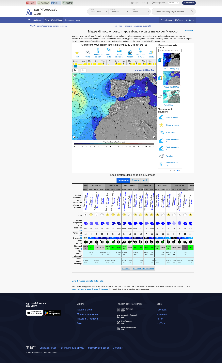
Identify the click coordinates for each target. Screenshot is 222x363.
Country (91, 9)
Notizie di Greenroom (87, 319)
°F (180, 171)
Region (112, 9)
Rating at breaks (169, 125)
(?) (80, 230)
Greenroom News (72, 20)
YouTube (161, 323)
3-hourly (135, 180)
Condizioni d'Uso (48, 348)
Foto (79, 323)
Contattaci (118, 348)
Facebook (161, 310)
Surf (77, 57)
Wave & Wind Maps (53, 20)
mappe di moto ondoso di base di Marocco (90, 289)
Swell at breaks (168, 117)
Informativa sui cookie (98, 348)
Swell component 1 (169, 140)
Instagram (162, 314)
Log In (136, 3)
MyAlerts (178, 20)
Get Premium (189, 3)
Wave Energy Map (171, 68)
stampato (189, 30)
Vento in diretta (109, 56)
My (190, 20)
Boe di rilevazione (119, 56)
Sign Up (145, 3)
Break (133, 9)
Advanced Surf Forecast (143, 269)
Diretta (151, 57)
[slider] (75, 66)
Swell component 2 (169, 148)
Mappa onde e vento (87, 314)
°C (174, 171)
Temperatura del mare (98, 56)
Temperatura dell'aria (140, 56)
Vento (88, 57)
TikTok (160, 319)
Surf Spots (37, 20)
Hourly (145, 180)
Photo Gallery (166, 20)
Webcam (130, 57)
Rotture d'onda (84, 310)
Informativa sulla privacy (72, 348)
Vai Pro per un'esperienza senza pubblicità (48, 26)
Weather (166, 156)
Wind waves (167, 132)
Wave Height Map (171, 87)
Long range (123, 180)
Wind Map (168, 105)
